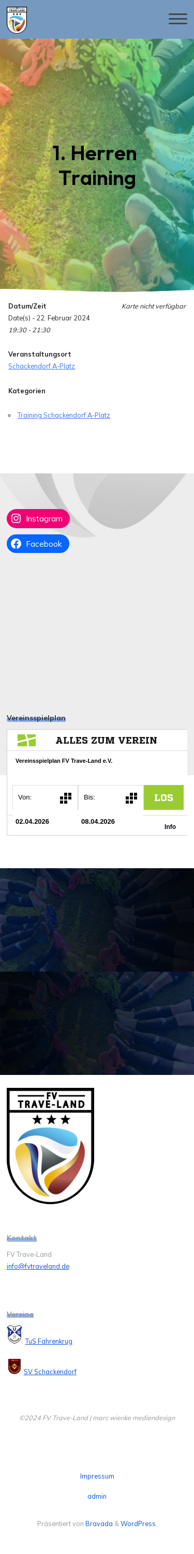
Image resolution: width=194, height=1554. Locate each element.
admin (97, 1496)
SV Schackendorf (50, 1371)
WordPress (138, 1523)
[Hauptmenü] (178, 19)
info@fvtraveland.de (38, 1266)
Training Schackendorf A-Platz (64, 415)
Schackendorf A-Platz (41, 366)
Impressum (97, 1476)
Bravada (98, 1523)
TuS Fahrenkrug (48, 1341)
